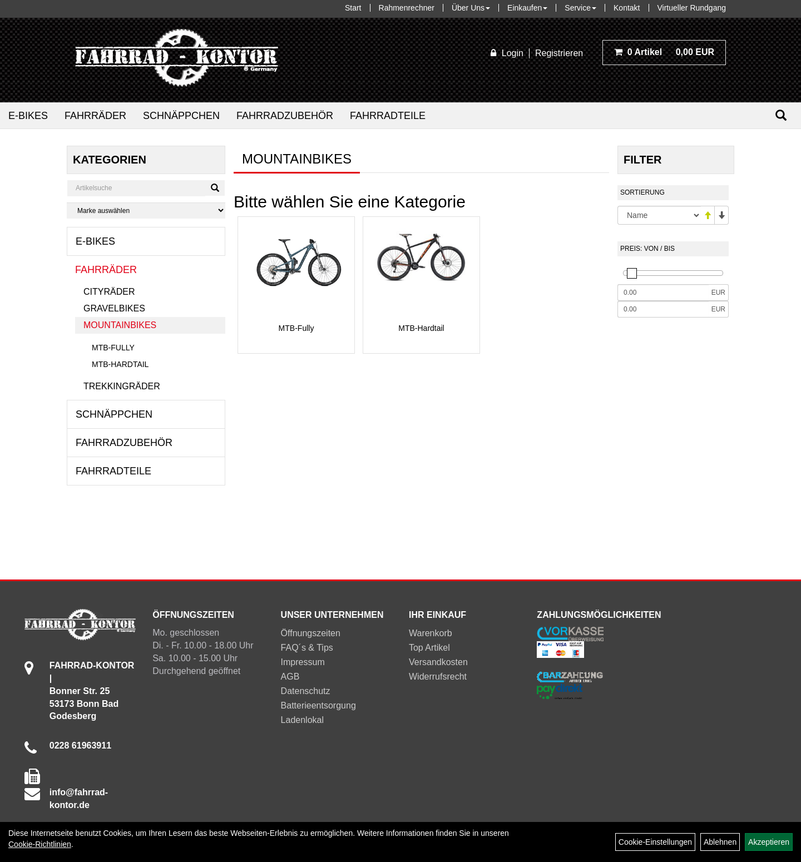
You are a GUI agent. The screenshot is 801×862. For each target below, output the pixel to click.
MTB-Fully (113, 347)
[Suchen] (781, 115)
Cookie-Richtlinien (39, 844)
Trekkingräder (121, 386)
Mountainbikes (119, 325)
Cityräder (109, 291)
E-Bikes (28, 115)
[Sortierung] (659, 215)
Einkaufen (527, 8)
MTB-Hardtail (120, 364)
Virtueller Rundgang (691, 8)
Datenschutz (305, 691)
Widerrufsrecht (438, 676)
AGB (290, 676)
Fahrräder (95, 115)
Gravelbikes (114, 308)
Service (580, 8)
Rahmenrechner (406, 8)
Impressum (303, 662)
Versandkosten (438, 662)
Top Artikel (429, 647)
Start (353, 8)
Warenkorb (430, 633)
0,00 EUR (664, 52)
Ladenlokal (302, 720)
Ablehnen (720, 842)
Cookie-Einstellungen (655, 842)
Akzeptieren (768, 842)
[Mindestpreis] (663, 292)
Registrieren (559, 53)
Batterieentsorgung (318, 705)
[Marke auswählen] (146, 210)
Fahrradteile (388, 115)
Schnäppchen (181, 115)
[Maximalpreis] (663, 309)
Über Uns (471, 8)
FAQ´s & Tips (307, 647)
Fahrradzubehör (284, 115)
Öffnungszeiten (310, 633)
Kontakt (627, 8)
